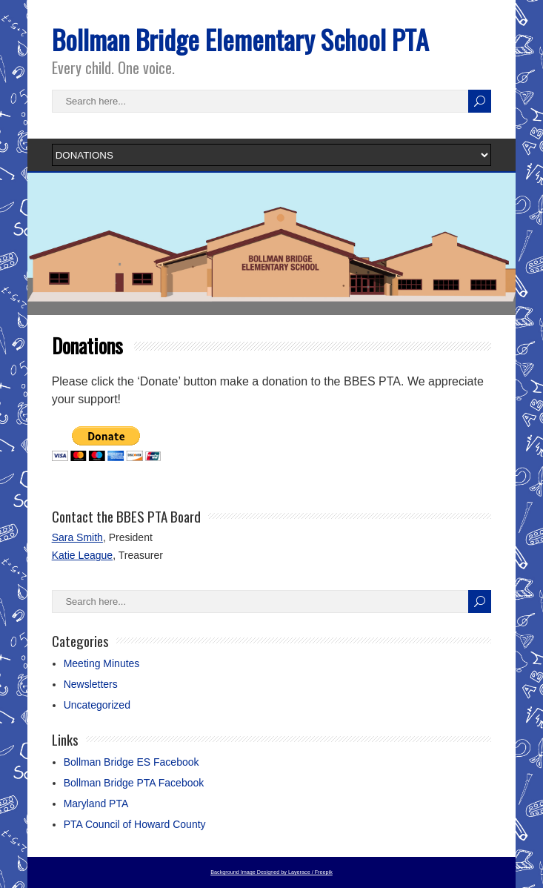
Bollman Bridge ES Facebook (131, 762)
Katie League (82, 555)
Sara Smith (77, 537)
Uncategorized (97, 705)
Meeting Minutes (102, 663)
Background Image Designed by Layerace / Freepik (271, 872)
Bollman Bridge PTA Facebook (134, 783)
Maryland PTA (96, 803)
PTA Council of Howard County (135, 824)
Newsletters (91, 684)
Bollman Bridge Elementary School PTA (240, 39)
